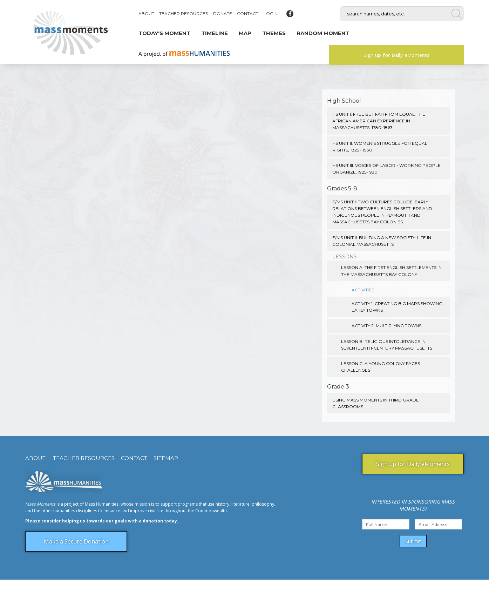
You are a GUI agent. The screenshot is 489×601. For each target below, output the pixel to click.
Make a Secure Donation (76, 541)
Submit (413, 541)
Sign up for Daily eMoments (396, 55)
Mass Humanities (101, 504)
